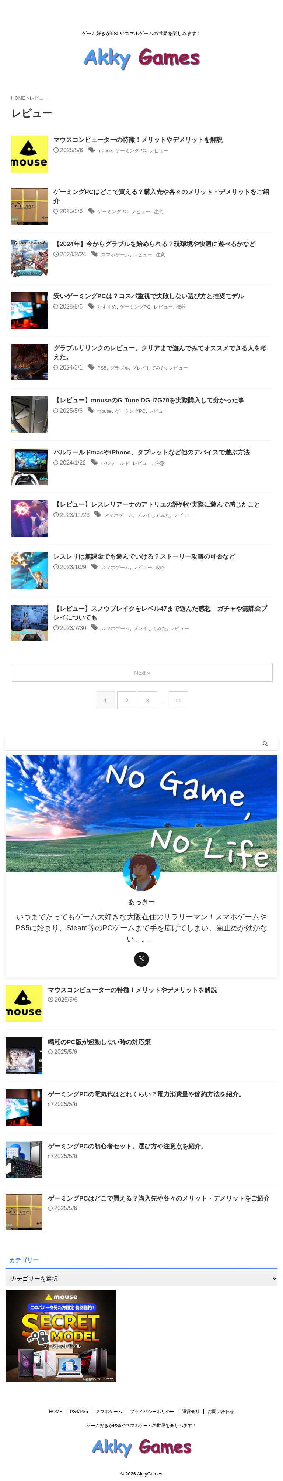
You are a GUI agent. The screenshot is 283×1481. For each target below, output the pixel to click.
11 (180, 700)
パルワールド (118, 463)
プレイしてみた (159, 369)
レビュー (171, 151)
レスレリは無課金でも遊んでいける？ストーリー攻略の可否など (149, 557)
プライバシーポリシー (152, 1411)
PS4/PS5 (79, 1411)
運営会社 (191, 1411)
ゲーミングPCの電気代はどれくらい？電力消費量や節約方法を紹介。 (152, 1094)
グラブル (123, 369)
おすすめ (109, 307)
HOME (55, 1411)
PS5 (102, 369)
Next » (143, 673)
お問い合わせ (220, 1411)
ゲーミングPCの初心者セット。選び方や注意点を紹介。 (132, 1146)
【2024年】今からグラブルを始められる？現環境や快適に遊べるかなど (160, 244)
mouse (106, 151)
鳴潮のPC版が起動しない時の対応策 (102, 1042)
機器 (198, 307)
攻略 (172, 568)
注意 (171, 213)
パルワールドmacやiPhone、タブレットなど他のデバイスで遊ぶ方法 (157, 453)
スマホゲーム (118, 255)
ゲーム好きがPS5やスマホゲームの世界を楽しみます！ (142, 1425)
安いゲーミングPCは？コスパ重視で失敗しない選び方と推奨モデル (154, 296)
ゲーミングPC (137, 151)
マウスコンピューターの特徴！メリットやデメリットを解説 (143, 140)
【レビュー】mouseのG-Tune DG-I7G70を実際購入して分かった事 (154, 401)
